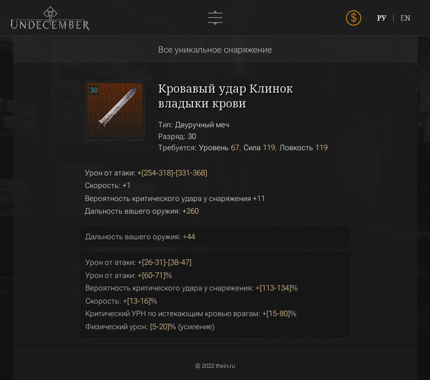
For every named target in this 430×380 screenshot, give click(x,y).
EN (409, 18)
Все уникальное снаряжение (215, 49)
